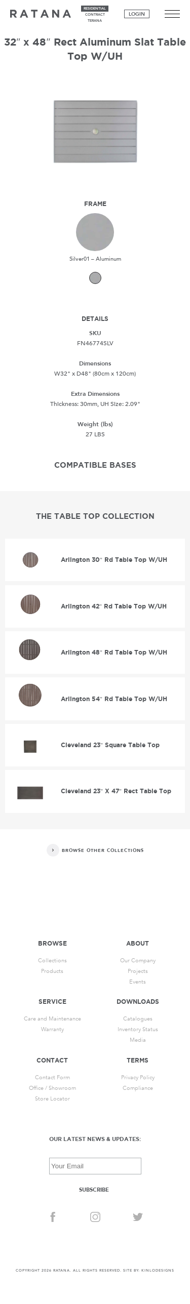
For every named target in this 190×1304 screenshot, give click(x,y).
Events (137, 982)
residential (95, 8)
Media (138, 1040)
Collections (52, 960)
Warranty (52, 1029)
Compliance (138, 1088)
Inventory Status (138, 1029)
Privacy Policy (138, 1077)
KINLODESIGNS (157, 1270)
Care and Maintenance (52, 1019)
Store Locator (52, 1099)
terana (95, 20)
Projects (138, 971)
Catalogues (138, 1019)
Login (137, 14)
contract (95, 14)
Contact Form (52, 1077)
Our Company (138, 960)
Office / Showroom (52, 1088)
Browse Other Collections (103, 850)
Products (52, 971)
